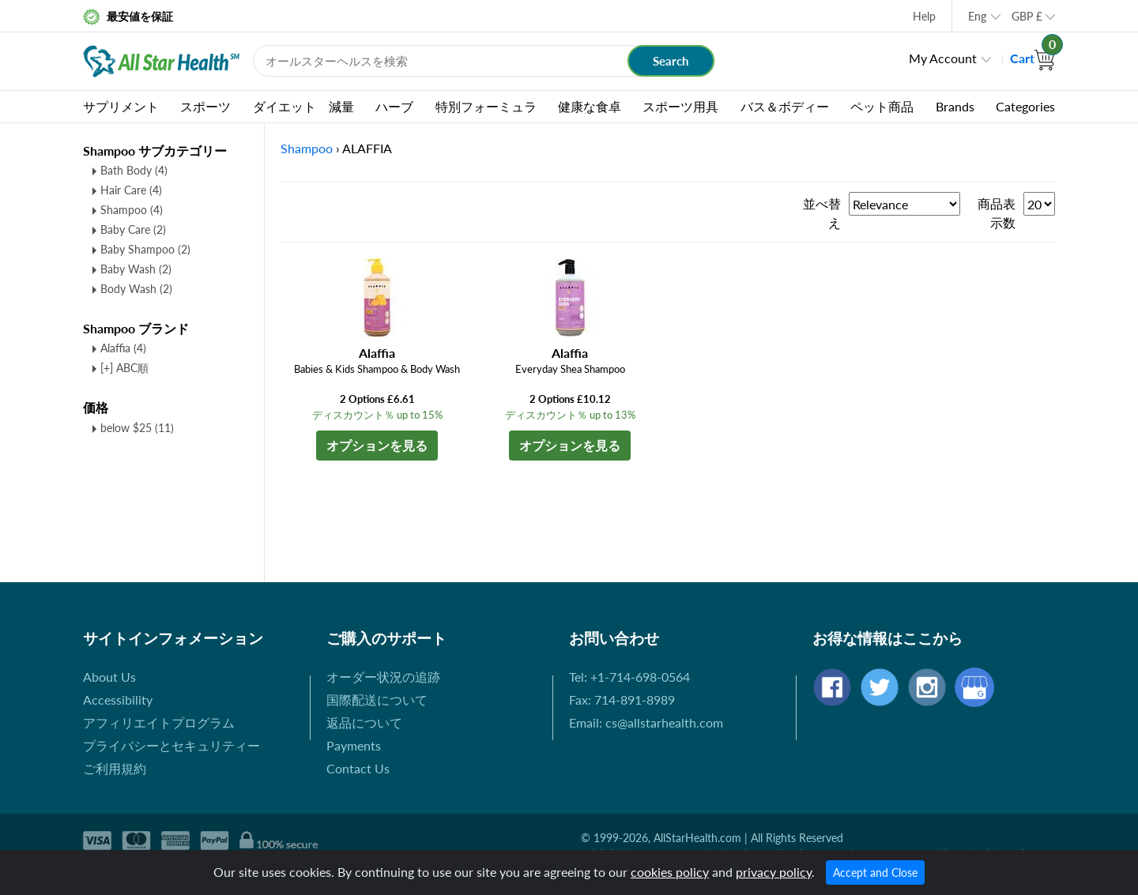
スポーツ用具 (680, 106)
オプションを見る (377, 445)
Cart (1032, 58)
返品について (364, 722)
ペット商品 (882, 106)
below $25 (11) (137, 427)
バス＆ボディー (784, 106)
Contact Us (358, 768)
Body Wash (136, 288)
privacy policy (774, 871)
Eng (977, 16)
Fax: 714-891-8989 (622, 699)
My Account (943, 58)
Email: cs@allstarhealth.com (646, 722)
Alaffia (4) (123, 348)
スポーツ (205, 106)
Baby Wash (135, 269)
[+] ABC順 (124, 367)
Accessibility (118, 699)
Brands (955, 106)
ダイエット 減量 (303, 106)
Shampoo (131, 209)
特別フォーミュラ (486, 106)
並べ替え (822, 213)
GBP (1027, 16)
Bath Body (134, 170)
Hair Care (131, 190)
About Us (109, 676)
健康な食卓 (589, 106)
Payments (353, 745)
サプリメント (121, 106)
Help (924, 16)
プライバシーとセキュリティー (171, 745)
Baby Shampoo (145, 249)
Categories (1025, 106)
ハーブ (394, 106)
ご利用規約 (114, 768)
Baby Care (133, 229)
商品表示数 (997, 213)
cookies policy (670, 871)
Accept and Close (875, 872)
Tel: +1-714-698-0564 (629, 676)
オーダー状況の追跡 (383, 676)
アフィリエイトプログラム (159, 722)
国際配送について (377, 699)
